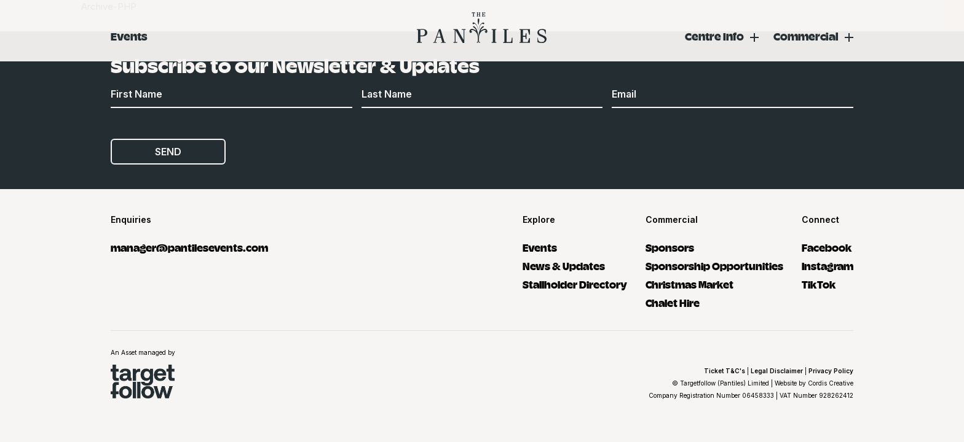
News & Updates (564, 265)
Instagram (827, 265)
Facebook (827, 247)
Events (129, 36)
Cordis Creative (830, 383)
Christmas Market (689, 284)
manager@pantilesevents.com (189, 247)
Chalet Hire (673, 302)
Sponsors (670, 247)
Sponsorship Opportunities (714, 265)
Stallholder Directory (575, 284)
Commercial (806, 36)
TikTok (819, 284)
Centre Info (714, 36)
